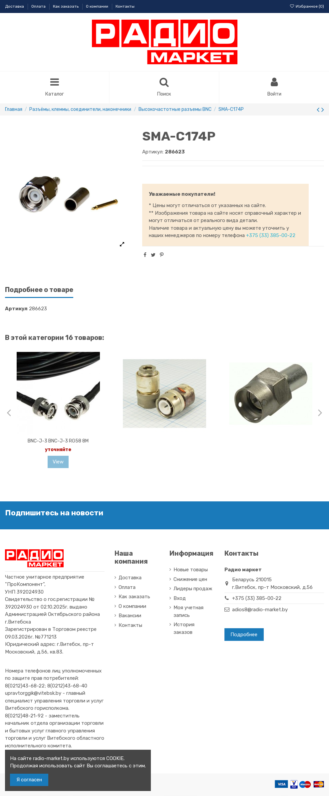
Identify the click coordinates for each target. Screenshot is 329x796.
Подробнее (243, 635)
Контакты (125, 6)
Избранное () (307, 6)
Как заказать (66, 6)
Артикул (16, 309)
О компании (97, 6)
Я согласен (29, 780)
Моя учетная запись (188, 612)
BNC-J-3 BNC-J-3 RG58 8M (58, 441)
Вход (179, 599)
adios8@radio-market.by (260, 610)
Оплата (39, 6)
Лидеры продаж (192, 589)
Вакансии (130, 616)
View (58, 462)
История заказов (183, 629)
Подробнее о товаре (39, 290)
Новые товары (190, 570)
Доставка (15, 6)
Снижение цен (190, 580)
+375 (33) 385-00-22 (270, 236)
